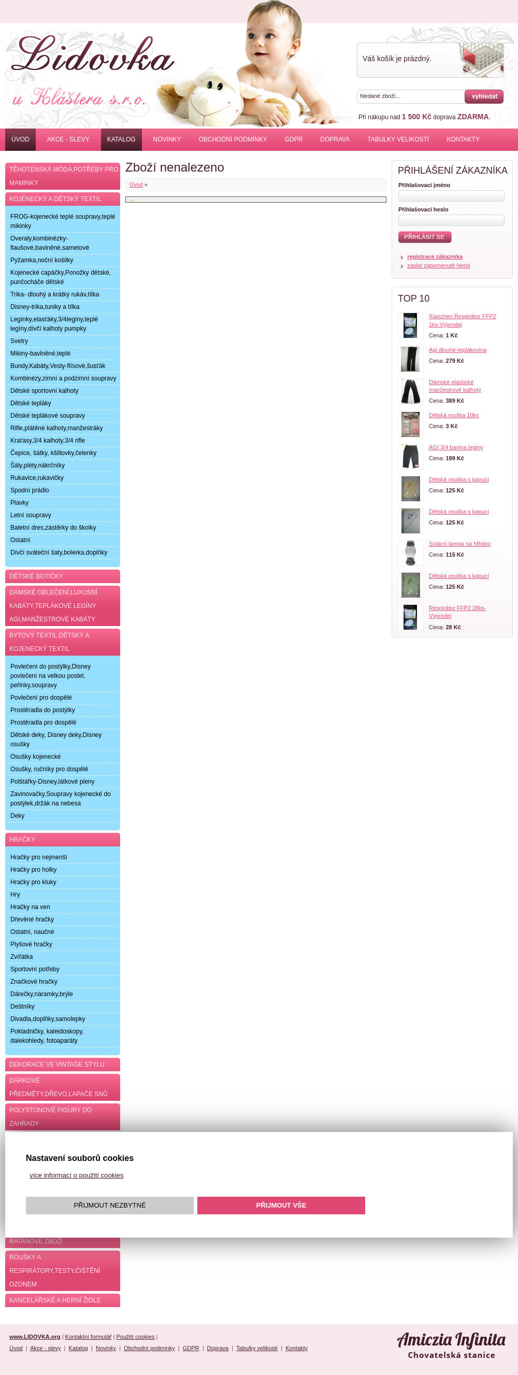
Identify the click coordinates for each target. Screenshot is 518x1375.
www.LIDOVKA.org (35, 1337)
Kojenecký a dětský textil (55, 199)
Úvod (20, 139)
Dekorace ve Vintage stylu (57, 1064)
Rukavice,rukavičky (37, 477)
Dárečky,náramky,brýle (41, 994)
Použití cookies (135, 1337)
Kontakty (463, 139)
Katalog (121, 139)
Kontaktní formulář (88, 1337)
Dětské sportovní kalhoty (44, 390)
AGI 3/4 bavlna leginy (456, 447)
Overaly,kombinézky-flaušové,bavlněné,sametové (49, 243)
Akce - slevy (68, 139)
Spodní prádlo (29, 490)
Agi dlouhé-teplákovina (457, 350)
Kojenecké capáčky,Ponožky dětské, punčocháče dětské (60, 277)
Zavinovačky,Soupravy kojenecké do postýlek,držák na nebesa (60, 798)
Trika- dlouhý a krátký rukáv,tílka (54, 294)
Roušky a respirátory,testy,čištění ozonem (54, 1271)
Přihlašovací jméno (424, 185)
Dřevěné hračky (32, 919)
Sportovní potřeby (35, 969)
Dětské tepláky (30, 403)
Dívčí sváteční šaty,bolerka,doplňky (58, 552)
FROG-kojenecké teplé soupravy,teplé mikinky (63, 221)
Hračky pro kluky (33, 882)
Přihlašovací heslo (423, 209)
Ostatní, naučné (32, 931)
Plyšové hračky (31, 944)
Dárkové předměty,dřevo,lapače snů (58, 1087)
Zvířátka (21, 956)
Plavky (19, 502)
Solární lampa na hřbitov (460, 544)
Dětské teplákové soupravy (47, 415)
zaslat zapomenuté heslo (438, 265)
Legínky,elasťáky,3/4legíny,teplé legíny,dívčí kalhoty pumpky (54, 324)
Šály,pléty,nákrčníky (37, 465)
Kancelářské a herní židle (55, 1300)
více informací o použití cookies (76, 1175)
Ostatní (20, 540)
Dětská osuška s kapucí (459, 479)
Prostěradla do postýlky (42, 710)
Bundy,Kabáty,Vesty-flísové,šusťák (57, 366)
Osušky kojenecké (35, 756)
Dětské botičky (36, 576)
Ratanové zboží (36, 1241)
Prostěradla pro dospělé (43, 722)
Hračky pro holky (33, 869)
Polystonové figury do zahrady (50, 1117)
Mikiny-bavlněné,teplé (40, 353)
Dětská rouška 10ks (454, 415)
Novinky (167, 139)
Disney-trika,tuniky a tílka (44, 306)
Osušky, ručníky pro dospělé (49, 769)
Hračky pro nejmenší (38, 857)
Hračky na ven (30, 907)
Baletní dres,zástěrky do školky (53, 527)
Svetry (19, 341)
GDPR (294, 139)
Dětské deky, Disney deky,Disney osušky (56, 739)
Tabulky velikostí (398, 139)
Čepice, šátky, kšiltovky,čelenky (53, 453)
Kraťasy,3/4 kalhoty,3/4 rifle (47, 440)
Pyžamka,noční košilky (41, 260)
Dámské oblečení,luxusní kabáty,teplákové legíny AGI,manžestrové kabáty (53, 606)
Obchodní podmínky (233, 139)
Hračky (22, 839)
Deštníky (22, 1006)
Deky (17, 815)
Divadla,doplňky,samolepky (47, 1019)
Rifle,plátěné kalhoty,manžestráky (56, 428)
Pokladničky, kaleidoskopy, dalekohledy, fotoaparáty (47, 1036)
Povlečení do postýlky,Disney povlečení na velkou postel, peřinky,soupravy (50, 676)
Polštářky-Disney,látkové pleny (52, 781)
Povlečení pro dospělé (41, 697)
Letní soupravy (30, 515)
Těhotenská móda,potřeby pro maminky (63, 176)
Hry (15, 894)
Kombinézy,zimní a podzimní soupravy (63, 378)
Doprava (335, 139)
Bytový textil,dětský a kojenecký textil (49, 642)
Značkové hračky (33, 981)
